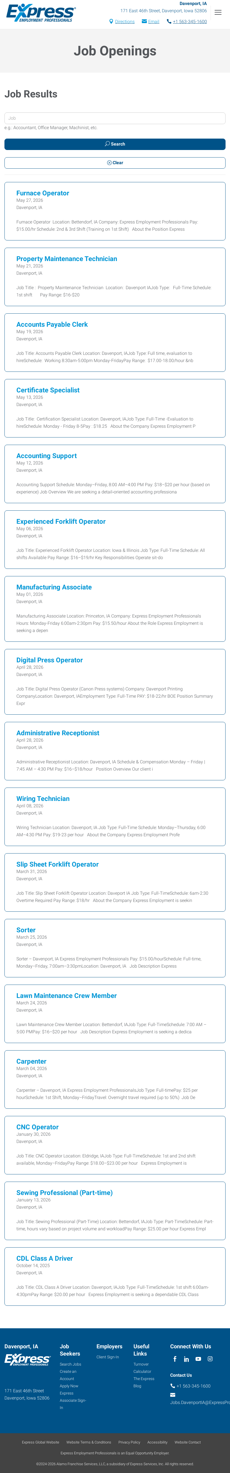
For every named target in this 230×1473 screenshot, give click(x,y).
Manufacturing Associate (54, 588)
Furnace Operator (42, 194)
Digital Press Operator (49, 661)
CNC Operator (37, 1128)
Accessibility (157, 1442)
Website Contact (188, 1442)
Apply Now (69, 1386)
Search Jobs (70, 1364)
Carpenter (31, 1062)
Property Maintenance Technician (66, 260)
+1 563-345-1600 (190, 22)
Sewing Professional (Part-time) (64, 1193)
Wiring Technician (43, 799)
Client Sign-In (108, 1357)
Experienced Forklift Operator (61, 522)
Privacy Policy (129, 1442)
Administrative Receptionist (57, 734)
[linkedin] (186, 1359)
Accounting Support (46, 457)
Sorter (26, 931)
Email (153, 22)
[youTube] (198, 1359)
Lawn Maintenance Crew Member (66, 996)
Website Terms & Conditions (88, 1442)
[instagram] (210, 1359)
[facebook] (174, 1359)
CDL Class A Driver (44, 1259)
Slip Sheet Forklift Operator (57, 865)
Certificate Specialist (48, 391)
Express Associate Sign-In (73, 1400)
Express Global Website (40, 1442)
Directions (125, 22)
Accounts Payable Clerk (52, 325)
